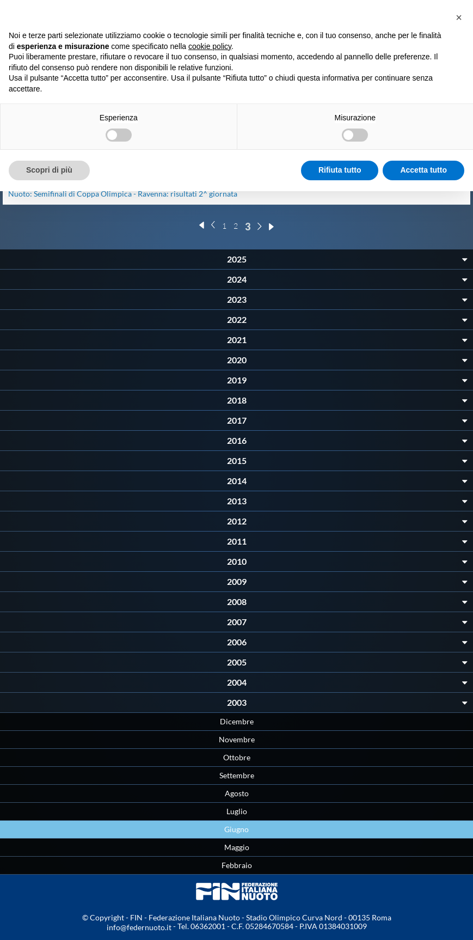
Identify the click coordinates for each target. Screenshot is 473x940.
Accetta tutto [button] (423, 170)
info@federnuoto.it (139, 927)
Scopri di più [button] (49, 170)
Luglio (236, 811)
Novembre (237, 739)
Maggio (236, 847)
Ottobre (236, 757)
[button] (459, 17)
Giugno (236, 829)
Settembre (236, 775)
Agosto (237, 793)
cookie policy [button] (209, 46)
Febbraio (237, 865)
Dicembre (237, 721)
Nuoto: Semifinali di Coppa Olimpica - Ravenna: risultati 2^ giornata (122, 193)
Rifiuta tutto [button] (339, 170)
